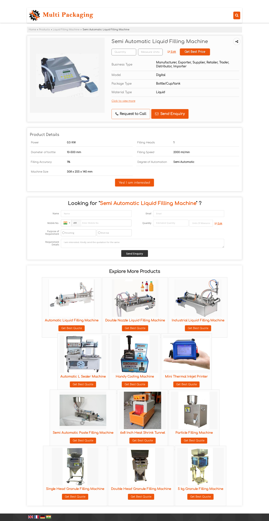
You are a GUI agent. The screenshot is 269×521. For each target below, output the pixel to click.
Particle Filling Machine (194, 433)
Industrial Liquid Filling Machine (198, 320)
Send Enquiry (170, 114)
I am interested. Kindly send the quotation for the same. (142, 243)
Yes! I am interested (134, 182)
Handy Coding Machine (135, 376)
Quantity (146, 223)
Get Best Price (195, 52)
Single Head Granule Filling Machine (75, 489)
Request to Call (130, 114)
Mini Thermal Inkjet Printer (186, 376)
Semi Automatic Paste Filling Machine (83, 433)
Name (56, 213)
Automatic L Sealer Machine (83, 376)
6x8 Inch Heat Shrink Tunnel (142, 433)
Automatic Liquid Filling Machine (71, 320)
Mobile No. (53, 223)
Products (44, 29)
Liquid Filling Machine (66, 29)
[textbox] (150, 52)
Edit (171, 52)
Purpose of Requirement (52, 232)
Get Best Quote (71, 328)
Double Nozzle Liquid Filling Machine (135, 320)
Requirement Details (52, 243)
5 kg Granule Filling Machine (200, 489)
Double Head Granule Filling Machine (141, 489)
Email (148, 213)
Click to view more (123, 101)
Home (32, 29)
